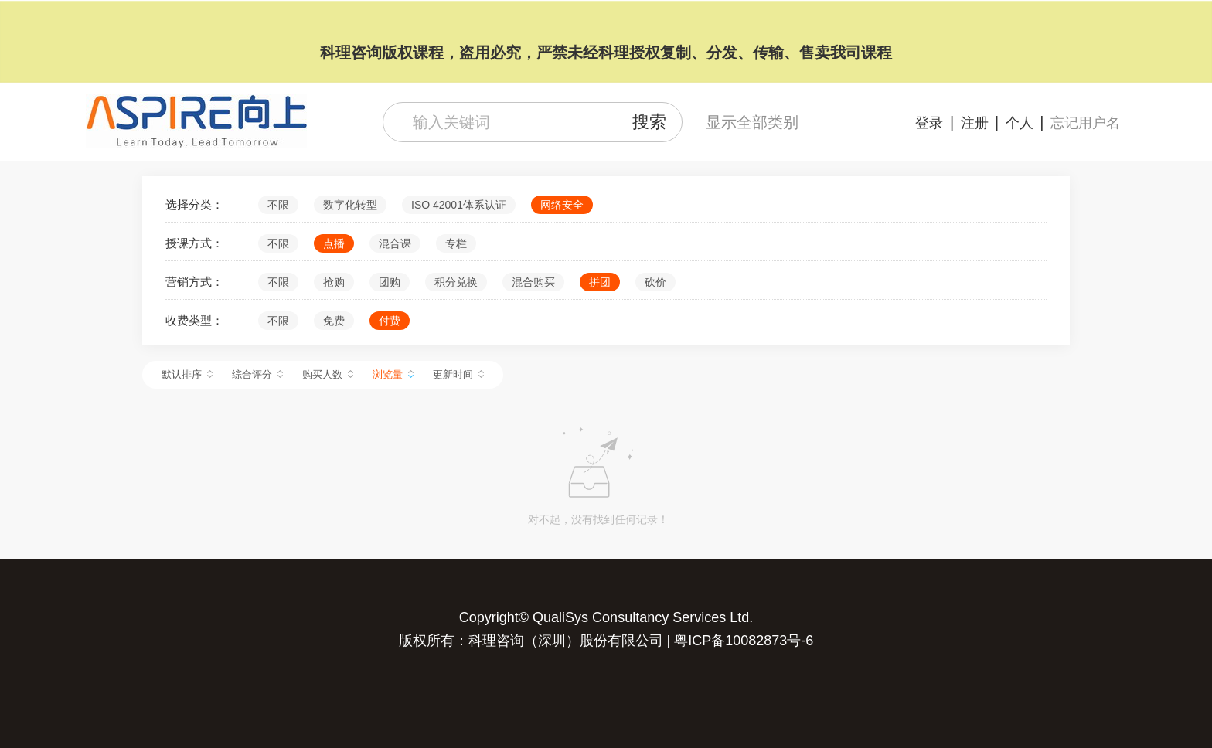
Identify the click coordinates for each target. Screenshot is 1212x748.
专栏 (456, 243)
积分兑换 (456, 282)
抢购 (334, 282)
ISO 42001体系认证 (458, 205)
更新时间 (458, 374)
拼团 (600, 282)
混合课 (395, 243)
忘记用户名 (1085, 123)
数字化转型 (350, 205)
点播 (334, 243)
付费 (389, 320)
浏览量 (393, 374)
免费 (334, 320)
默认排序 (187, 374)
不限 (278, 205)
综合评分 (257, 374)
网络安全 (562, 205)
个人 (1019, 123)
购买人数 (327, 374)
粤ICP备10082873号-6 (743, 640)
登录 (929, 123)
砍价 (655, 282)
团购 (389, 282)
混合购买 (533, 282)
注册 (975, 123)
